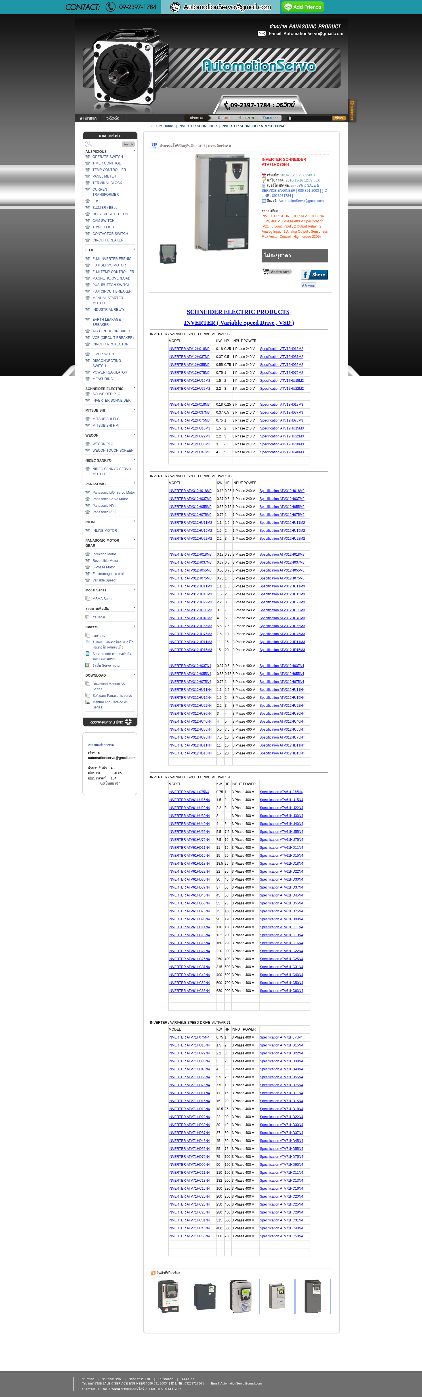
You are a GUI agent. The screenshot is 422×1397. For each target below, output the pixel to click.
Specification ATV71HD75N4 (281, 1157)
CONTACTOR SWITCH (110, 234)
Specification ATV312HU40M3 (282, 618)
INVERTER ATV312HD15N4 (190, 753)
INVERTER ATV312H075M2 (190, 515)
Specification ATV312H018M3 (282, 554)
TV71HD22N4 (199, 1117)
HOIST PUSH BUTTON (110, 214)
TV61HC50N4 (199, 983)
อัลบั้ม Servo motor (107, 666)
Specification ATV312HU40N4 (282, 721)
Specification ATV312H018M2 (282, 491)
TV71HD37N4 (199, 1133)
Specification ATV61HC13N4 (281, 935)
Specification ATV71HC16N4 (281, 1188)
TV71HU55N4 (199, 1077)
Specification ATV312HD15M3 (282, 650)
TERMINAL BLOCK (107, 183)
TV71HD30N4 (199, 1125)
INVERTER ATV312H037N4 (190, 666)
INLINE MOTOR (105, 531)
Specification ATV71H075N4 (281, 1037)
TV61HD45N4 (199, 895)
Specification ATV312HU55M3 (282, 626)
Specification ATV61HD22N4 (281, 871)
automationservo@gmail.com (112, 758)
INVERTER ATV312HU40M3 (190, 618)
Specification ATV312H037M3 (282, 562)
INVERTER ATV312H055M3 (190, 570)
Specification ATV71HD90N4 (281, 1165)
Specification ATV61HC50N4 (281, 983)
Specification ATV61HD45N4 (281, 895)
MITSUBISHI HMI (106, 426)
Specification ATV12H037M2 (281, 357)
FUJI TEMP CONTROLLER (113, 272)
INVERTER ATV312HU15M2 (190, 531)
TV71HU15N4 (199, 1045)
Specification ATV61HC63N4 (281, 991)
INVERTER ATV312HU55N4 (190, 729)
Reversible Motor (105, 561)
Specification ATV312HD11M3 (282, 642)
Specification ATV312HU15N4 (282, 698)
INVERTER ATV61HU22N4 (189, 808)
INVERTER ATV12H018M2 (189, 349)
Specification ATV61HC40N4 (281, 975)
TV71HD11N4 (199, 1093)
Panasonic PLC (104, 512)
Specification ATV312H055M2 (282, 507)
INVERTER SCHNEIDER (112, 401)
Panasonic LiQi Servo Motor (114, 493)
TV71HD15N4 (199, 1101)
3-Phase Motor (104, 567)
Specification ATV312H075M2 (282, 515)
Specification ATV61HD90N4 (281, 919)
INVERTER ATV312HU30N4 (190, 714)
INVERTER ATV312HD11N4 (190, 745)
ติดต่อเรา (188, 1379)
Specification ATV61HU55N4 (281, 832)
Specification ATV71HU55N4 (281, 1077)
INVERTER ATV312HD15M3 (190, 650)
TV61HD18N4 (199, 864)
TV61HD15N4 (199, 856)
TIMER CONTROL (107, 163)
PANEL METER (104, 176)
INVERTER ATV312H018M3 (190, 554)
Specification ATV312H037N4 (281, 666)
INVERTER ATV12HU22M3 (189, 436)
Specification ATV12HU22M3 (282, 436)
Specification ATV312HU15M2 (282, 531)
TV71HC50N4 (199, 1236)
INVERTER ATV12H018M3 (189, 404)
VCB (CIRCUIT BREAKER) (113, 338)
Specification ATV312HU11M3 (282, 586)
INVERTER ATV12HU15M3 (189, 428)
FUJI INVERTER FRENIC (112, 259)
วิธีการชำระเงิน (139, 1379)
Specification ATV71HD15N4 (281, 1101)
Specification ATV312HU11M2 (282, 523)
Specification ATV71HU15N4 (281, 1045)
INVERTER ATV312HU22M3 (190, 602)
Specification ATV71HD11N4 (281, 1093)
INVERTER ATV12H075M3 (189, 420)
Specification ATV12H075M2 (281, 373)
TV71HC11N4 (199, 1173)
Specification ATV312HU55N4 (282, 729)
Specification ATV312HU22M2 (282, 539)
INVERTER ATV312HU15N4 (190, 698)
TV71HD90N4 (199, 1165)
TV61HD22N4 (199, 871)
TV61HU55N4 (199, 832)
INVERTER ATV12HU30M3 (189, 444)
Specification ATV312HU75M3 (282, 634)
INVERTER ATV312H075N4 (190, 682)
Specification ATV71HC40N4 (281, 1228)
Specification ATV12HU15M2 (282, 381)
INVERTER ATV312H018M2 (190, 491)
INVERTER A (179, 816)
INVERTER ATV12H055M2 (189, 365)
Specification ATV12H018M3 (281, 404)
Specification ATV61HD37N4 (281, 887)
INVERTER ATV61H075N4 (189, 792)
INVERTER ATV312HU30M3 (190, 610)
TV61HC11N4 (199, 927)
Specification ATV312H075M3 (282, 578)
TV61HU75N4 (199, 840)
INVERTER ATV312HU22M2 (190, 539)
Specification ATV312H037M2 (282, 499)
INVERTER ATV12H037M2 (189, 357)
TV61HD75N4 (199, 911)
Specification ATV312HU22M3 (282, 602)
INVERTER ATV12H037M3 (189, 412)
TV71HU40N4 (199, 1069)
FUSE (97, 201)
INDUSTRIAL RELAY (109, 310)
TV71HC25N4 (199, 1204)
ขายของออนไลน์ (132, 1388)
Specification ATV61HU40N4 (281, 824)
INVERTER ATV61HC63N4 (189, 991)
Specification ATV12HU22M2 (282, 389)
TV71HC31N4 (199, 1220)
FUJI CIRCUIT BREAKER (112, 291)
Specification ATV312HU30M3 (282, 610)
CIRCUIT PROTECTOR (111, 344)
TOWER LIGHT (104, 227)
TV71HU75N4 (199, 1085)
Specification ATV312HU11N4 (282, 690)
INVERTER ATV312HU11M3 (190, 586)
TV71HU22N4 (199, 1053)
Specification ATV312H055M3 (282, 570)
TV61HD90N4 (199, 919)
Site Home (164, 126)
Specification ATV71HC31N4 (281, 1220)
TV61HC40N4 (199, 975)
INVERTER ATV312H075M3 (190, 578)
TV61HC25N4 (199, 959)
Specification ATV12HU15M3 (282, 428)
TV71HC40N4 (199, 1228)
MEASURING (103, 379)
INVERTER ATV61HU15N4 (189, 800)
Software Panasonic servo (112, 696)
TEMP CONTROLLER (109, 170)
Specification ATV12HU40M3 (282, 452)
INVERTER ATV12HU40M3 (189, 452)
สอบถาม (99, 617)
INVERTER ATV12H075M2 (189, 373)
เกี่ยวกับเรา (165, 1379)
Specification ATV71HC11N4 (281, 1173)
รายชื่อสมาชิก (111, 1379)
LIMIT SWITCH (104, 354)
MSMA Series (103, 599)
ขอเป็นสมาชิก (110, 783)
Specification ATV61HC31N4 (281, 967)
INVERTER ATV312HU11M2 (190, 523)
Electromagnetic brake (109, 574)
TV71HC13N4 (199, 1181)
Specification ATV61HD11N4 (281, 848)
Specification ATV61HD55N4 (281, 903)
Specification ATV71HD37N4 (281, 1133)
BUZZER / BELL (105, 208)
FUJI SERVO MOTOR (109, 265)
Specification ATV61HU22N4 (281, 808)
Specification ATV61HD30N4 (281, 879)
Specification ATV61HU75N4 (281, 840)
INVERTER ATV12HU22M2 (189, 389)
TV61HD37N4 (199, 887)
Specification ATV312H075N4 (281, 682)
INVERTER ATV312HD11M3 (190, 642)
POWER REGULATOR (110, 372)
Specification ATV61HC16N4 (281, 943)
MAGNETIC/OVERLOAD (111, 278)
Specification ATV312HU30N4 (282, 714)
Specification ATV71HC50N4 (281, 1236)
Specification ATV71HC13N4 (281, 1181)
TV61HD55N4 (199, 903)
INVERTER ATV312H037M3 (190, 562)
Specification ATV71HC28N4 (281, 1212)
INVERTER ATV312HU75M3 (190, 634)
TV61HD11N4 (199, 848)
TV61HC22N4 (199, 951)
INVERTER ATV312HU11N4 (190, 690)
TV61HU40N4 (199, 824)
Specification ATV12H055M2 (281, 365)
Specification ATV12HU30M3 (282, 444)
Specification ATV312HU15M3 (282, 594)
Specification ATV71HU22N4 (281, 1053)
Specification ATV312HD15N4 (282, 753)
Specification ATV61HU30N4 (281, 816)
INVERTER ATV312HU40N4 (190, 721)
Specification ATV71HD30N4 (281, 1125)
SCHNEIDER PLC (106, 394)
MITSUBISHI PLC (106, 419)
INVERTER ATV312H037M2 (190, 499)
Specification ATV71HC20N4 (281, 1196)
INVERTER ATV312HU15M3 (190, 594)
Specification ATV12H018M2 (281, 349)
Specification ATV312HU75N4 (282, 737)
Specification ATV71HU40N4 (281, 1069)
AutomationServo (101, 745)
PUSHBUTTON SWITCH (111, 285)
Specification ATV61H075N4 (281, 792)
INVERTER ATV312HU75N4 (190, 737)
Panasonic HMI (104, 506)
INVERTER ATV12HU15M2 (189, 381)
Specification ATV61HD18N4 (281, 864)
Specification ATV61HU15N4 (281, 800)
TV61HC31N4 (199, 967)
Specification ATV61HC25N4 (281, 959)
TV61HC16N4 (199, 943)
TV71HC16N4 (199, 1188)
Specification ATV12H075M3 (281, 420)
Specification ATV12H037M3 (281, 412)
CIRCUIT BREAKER (108, 240)
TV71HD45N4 (199, 1141)
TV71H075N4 (199, 1037)
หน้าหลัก (88, 1379)
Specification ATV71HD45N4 (281, 1141)
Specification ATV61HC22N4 (281, 951)
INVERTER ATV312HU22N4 (190, 706)
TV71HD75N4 (199, 1157)
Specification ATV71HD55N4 (281, 1149)
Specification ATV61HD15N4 (281, 856)
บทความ (99, 636)
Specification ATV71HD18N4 (281, 1109)
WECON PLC (103, 444)
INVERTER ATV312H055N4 (190, 674)
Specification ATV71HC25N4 (281, 1204)
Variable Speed (104, 580)
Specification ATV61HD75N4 (281, 911)
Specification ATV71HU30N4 (281, 1061)
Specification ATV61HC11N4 (281, 927)
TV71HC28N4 (199, 1212)
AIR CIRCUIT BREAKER (111, 331)
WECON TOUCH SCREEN (113, 451)
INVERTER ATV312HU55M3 (190, 626)
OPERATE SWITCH (108, 157)
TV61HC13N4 (199, 935)
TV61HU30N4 (199, 816)
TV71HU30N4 (199, 1061)
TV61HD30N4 (199, 879)
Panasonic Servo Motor (110, 499)
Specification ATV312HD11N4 (282, 745)
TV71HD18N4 (199, 1109)
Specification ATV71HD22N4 (281, 1117)
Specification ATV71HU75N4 (281, 1085)
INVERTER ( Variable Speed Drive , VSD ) (239, 322)
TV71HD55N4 (199, 1149)
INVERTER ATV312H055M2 (190, 507)
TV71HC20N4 (199, 1196)
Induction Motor (104, 554)
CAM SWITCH (103, 221)
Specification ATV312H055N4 (281, 674)
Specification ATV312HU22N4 (282, 706)
